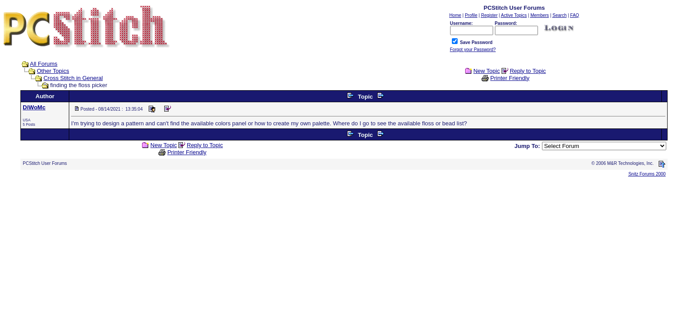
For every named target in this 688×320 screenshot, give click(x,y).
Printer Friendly (510, 78)
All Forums (43, 63)
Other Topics (53, 71)
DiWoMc (34, 107)
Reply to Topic (528, 71)
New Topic (486, 71)
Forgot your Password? (473, 49)
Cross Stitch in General (73, 78)
